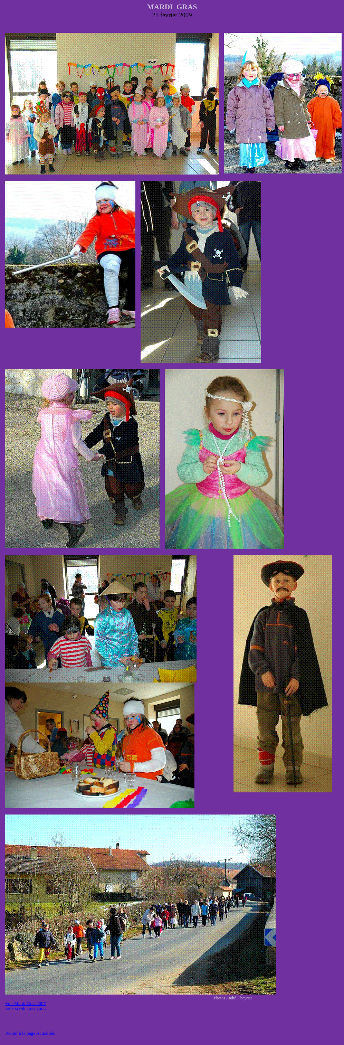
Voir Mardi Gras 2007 (25, 1003)
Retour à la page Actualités (30, 1033)
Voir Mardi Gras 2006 (25, 1008)
